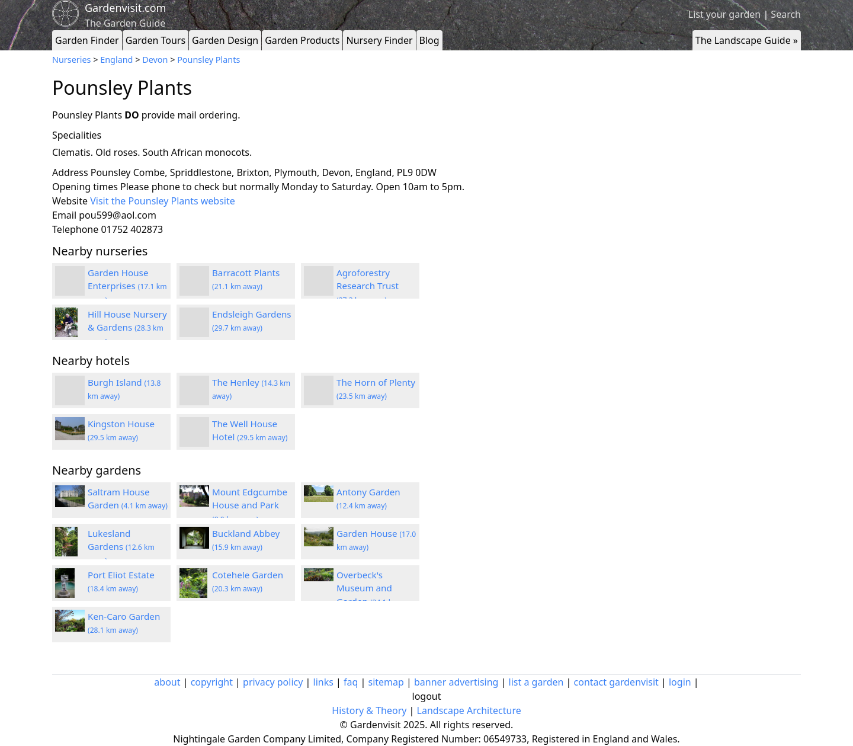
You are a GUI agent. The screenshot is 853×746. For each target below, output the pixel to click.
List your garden (724, 14)
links (323, 682)
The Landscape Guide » (746, 40)
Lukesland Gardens (121, 546)
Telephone (75, 229)
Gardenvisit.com (125, 8)
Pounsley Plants (208, 59)
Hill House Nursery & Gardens (127, 327)
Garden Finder (87, 40)
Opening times (85, 186)
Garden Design (225, 40)
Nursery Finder (379, 40)
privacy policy (273, 682)
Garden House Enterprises (127, 286)
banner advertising (456, 682)
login (680, 682)
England (116, 59)
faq (351, 682)
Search (786, 14)
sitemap (386, 682)
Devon (155, 59)
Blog (429, 40)
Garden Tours (155, 40)
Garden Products (302, 40)
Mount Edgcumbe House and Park (249, 505)
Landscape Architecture (469, 710)
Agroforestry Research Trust (367, 286)
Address (70, 172)
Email (64, 215)
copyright (212, 682)
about (167, 682)
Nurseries (71, 59)
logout (426, 696)
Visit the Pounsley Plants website (162, 200)
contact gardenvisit (616, 682)
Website (70, 200)
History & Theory (369, 710)
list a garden (536, 682)
